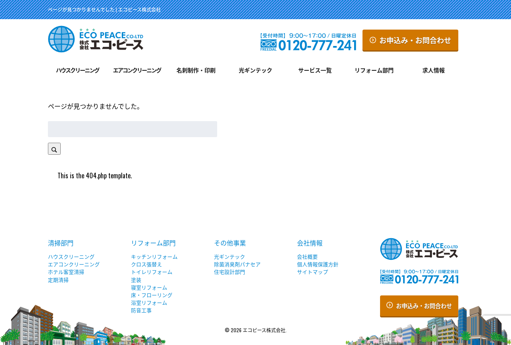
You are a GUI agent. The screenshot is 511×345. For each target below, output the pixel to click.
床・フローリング (151, 295)
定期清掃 (58, 279)
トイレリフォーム (151, 271)
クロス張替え (146, 264)
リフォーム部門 (374, 70)
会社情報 (310, 242)
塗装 (136, 279)
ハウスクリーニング (77, 70)
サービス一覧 (315, 70)
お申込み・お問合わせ (410, 39)
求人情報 (433, 70)
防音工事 (141, 310)
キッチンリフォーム (154, 256)
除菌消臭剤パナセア (237, 264)
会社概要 (307, 256)
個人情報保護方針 (318, 264)
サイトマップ (312, 271)
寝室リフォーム (149, 287)
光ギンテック (255, 70)
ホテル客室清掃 (66, 271)
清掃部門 (60, 242)
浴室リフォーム (149, 302)
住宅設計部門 (229, 271)
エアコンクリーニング (137, 70)
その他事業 (230, 242)
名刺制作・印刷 (196, 70)
